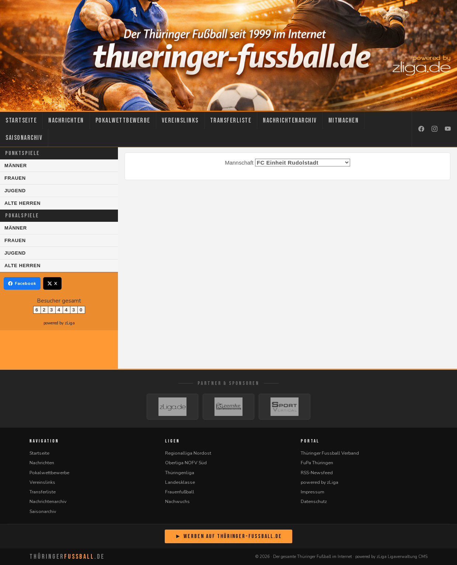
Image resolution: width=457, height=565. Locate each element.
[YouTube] (448, 129)
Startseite (21, 120)
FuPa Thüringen (317, 462)
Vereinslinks (180, 120)
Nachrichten (66, 120)
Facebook (22, 283)
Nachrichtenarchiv (290, 120)
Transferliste (231, 120)
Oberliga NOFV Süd (186, 462)
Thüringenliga (179, 472)
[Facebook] (421, 129)
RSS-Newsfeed (317, 472)
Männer (15, 165)
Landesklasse (180, 482)
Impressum (312, 492)
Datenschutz (314, 501)
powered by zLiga (59, 323)
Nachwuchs (177, 501)
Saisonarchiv (24, 138)
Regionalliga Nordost (188, 453)
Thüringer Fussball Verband (330, 453)
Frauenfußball (179, 492)
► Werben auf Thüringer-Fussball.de (228, 536)
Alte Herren (22, 203)
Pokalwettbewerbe (122, 120)
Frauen (15, 178)
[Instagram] (434, 129)
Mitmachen (343, 120)
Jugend (15, 190)
